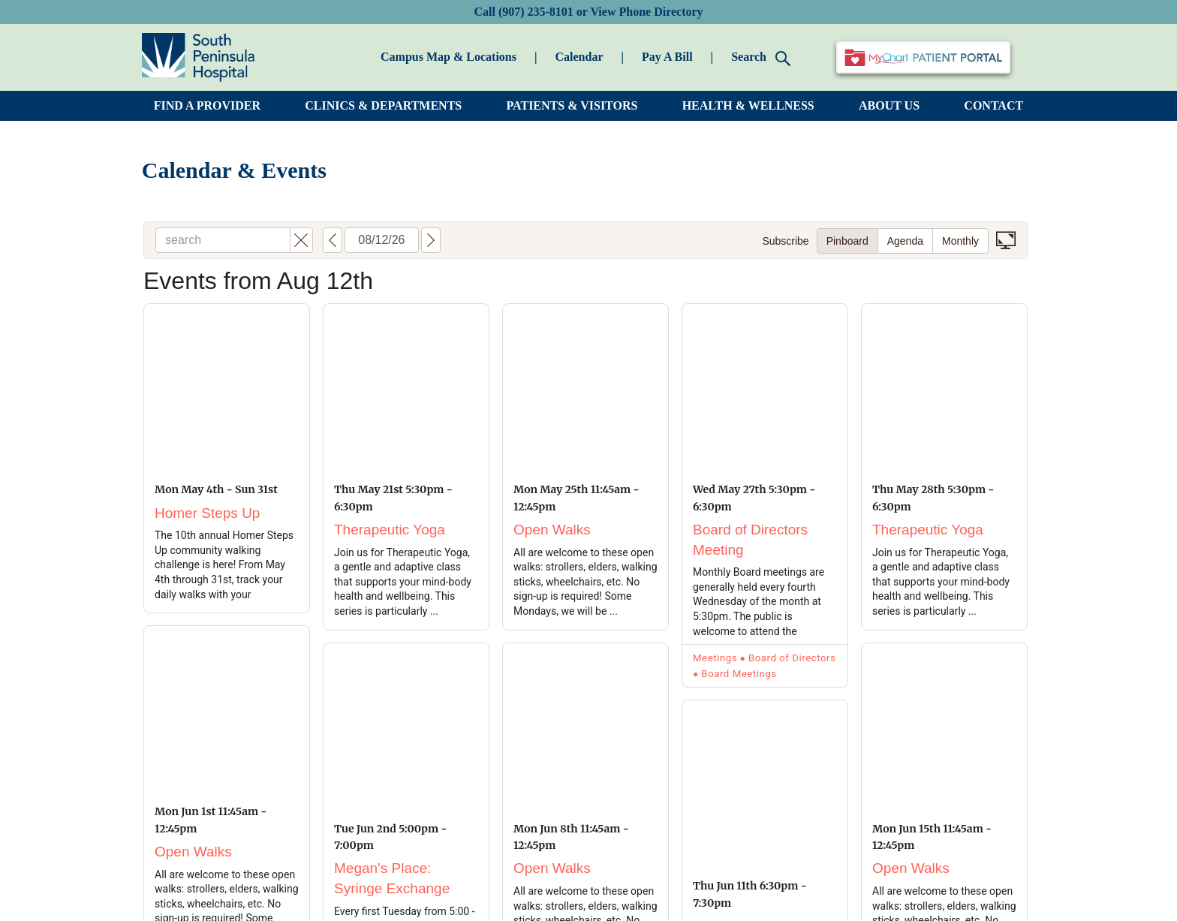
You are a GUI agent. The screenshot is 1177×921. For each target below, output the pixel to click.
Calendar (579, 56)
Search (760, 58)
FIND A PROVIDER (207, 105)
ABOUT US (889, 105)
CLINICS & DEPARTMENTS (383, 105)
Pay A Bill (667, 56)
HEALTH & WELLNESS (748, 105)
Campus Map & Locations (448, 56)
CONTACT (993, 105)
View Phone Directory (646, 11)
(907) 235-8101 (535, 11)
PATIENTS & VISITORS (572, 105)
